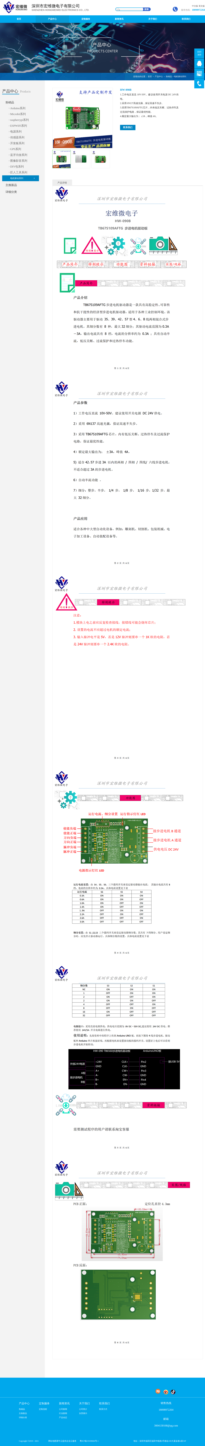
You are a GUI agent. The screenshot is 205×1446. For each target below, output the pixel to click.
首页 (19, 19)
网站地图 (51, 1441)
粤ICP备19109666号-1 (89, 1441)
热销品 (169, 76)
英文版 (202, 6)
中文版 (195, 6)
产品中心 (159, 76)
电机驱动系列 (180, 76)
